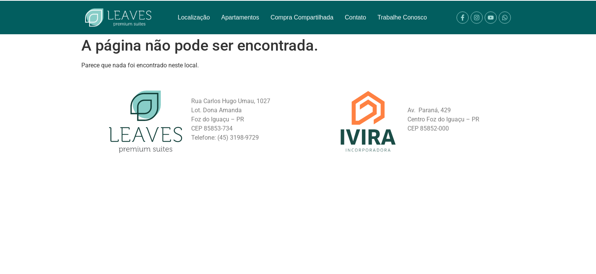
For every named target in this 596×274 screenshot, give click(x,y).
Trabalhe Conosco (402, 13)
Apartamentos (240, 13)
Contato (355, 13)
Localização (194, 13)
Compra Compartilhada (302, 13)
